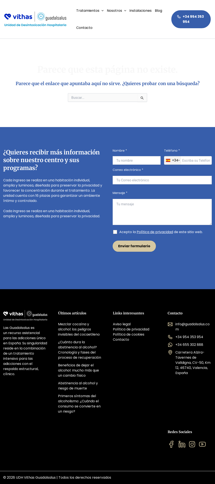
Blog (158, 10)
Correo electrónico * (162, 176)
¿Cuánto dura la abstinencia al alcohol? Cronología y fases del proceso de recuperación (79, 350)
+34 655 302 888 (185, 344)
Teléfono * (188, 156)
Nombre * (136, 156)
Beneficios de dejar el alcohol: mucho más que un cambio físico (78, 370)
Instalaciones (140, 10)
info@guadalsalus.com (189, 327)
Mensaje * (162, 208)
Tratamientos (90, 10)
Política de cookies (128, 334)
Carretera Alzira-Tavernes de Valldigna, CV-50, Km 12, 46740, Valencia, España (189, 362)
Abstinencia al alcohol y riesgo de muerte (78, 386)
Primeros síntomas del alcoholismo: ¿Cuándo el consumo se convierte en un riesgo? (79, 404)
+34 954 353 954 (190, 19)
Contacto (84, 27)
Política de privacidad (155, 231)
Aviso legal (122, 324)
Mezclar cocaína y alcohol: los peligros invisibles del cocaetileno (79, 329)
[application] (101, 10)
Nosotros (116, 10)
